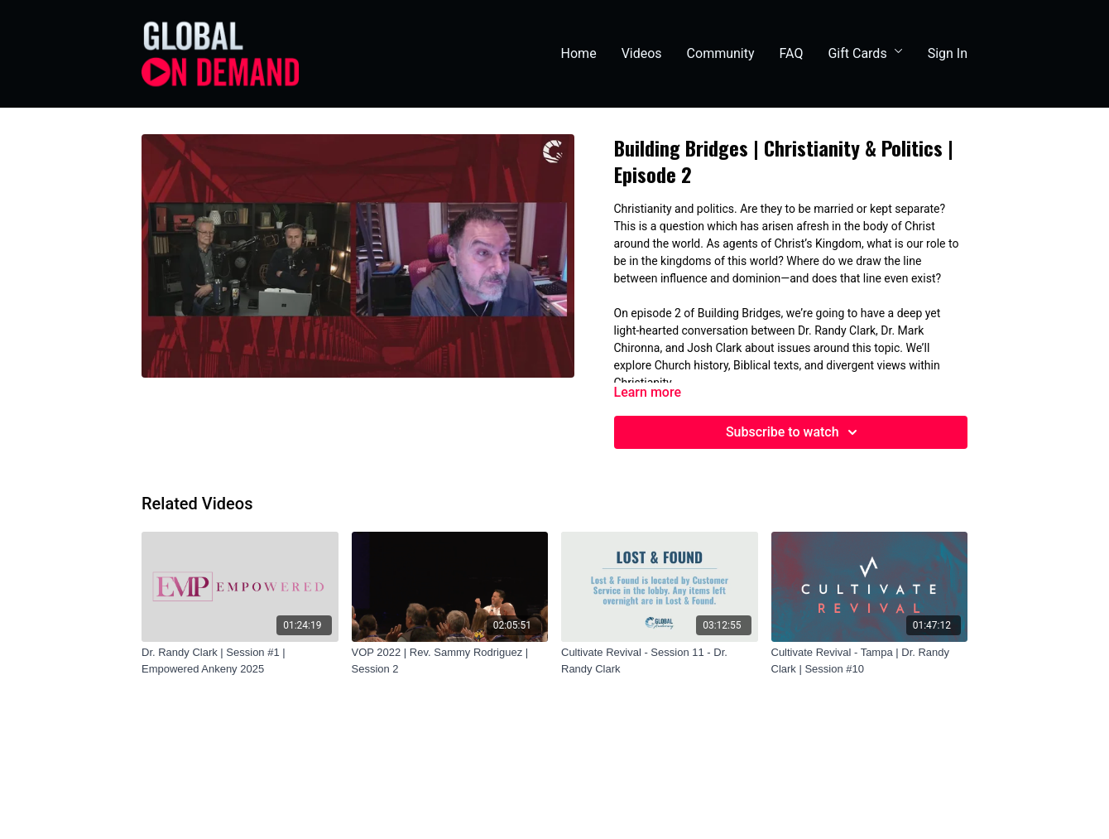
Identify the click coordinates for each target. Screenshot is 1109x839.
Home (579, 53)
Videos (642, 53)
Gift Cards (865, 53)
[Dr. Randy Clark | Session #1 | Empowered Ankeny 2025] (240, 660)
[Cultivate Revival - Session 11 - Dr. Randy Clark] (659, 660)
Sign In (947, 53)
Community (721, 53)
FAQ (792, 53)
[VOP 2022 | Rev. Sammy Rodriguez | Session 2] (450, 660)
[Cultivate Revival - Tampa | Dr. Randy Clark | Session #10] (869, 660)
